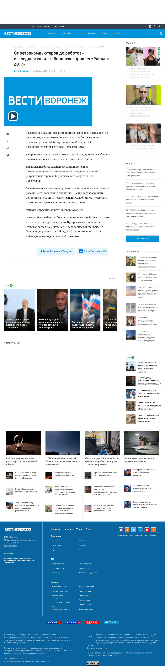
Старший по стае (85, 588)
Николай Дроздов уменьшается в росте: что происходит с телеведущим (149, 365)
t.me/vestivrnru (150, 520)
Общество (83, 525)
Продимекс (59, 26)
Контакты (8, 537)
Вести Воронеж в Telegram (55, 251)
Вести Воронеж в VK (92, 251)
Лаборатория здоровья (88, 557)
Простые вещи (85, 579)
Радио (91, 33)
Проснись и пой (85, 575)
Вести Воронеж (21, 71)
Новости (51, 33)
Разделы (56, 520)
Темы (104, 33)
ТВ (80, 33)
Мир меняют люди (86, 570)
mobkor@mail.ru (10, 530)
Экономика (56, 529)
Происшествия (58, 534)
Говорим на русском (60, 575)
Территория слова (86, 593)
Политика (56, 525)
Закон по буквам (85, 548)
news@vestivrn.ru (42, 645)
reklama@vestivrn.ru (12, 656)
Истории (67, 33)
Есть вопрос (56, 557)
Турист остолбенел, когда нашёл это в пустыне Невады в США (148, 402)
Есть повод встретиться (61, 586)
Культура (82, 529)
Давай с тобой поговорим (57, 580)
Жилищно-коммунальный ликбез (61, 592)
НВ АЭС (47, 26)
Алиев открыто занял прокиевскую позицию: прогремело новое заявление (147, 351)
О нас (117, 33)
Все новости (142, 222)
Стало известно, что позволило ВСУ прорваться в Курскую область (149, 390)
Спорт (81, 534)
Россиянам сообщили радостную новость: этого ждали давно (148, 377)
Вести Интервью (58, 552)
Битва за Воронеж (59, 570)
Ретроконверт (84, 584)
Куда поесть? (84, 552)
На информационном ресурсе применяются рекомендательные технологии (19, 544)
